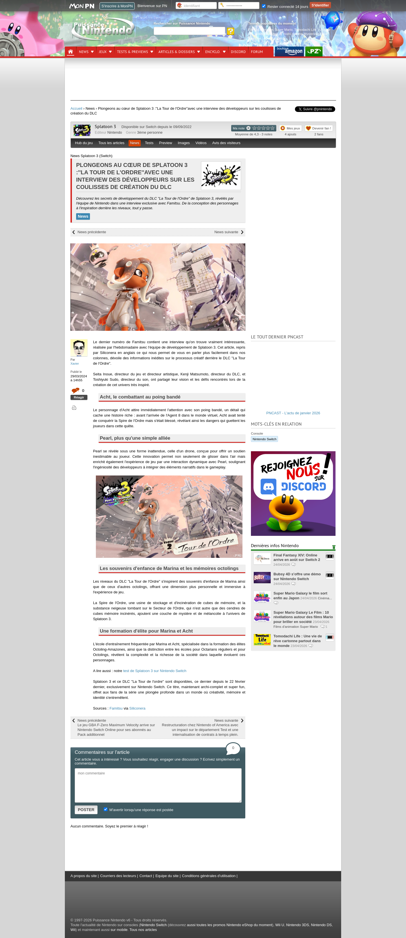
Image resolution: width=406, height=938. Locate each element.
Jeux (103, 52)
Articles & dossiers (176, 52)
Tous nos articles (143, 930)
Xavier (74, 363)
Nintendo (114, 132)
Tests (149, 143)
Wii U (279, 925)
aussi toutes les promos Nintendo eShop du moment (229, 925)
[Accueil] (70, 52)
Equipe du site (166, 876)
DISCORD (238, 52)
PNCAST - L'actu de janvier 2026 (293, 413)
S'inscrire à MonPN (117, 6)
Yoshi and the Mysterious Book (305, 34)
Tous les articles (111, 143)
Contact (145, 876)
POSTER (86, 809)
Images (184, 143)
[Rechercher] (189, 31)
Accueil (76, 108)
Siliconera (137, 708)
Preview (165, 143)
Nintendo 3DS (297, 925)
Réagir (79, 397)
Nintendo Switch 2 (268, 34)
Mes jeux (293, 128)
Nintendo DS (321, 925)
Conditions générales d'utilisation (209, 876)
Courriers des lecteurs (118, 876)
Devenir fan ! (321, 128)
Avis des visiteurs (226, 143)
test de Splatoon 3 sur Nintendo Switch (154, 671)
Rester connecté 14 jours (285, 7)
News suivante (226, 232)
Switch (151, 127)
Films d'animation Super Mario (270, 29)
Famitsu (116, 708)
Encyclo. (212, 52)
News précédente (92, 232)
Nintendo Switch (264, 439)
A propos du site (83, 876)
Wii (73, 930)
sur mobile (119, 930)
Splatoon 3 (105, 126)
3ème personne (149, 132)
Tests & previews (132, 52)
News (84, 52)
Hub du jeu (84, 143)
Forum (257, 52)
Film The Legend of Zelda (267, 38)
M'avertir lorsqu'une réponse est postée (138, 810)
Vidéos (201, 143)
